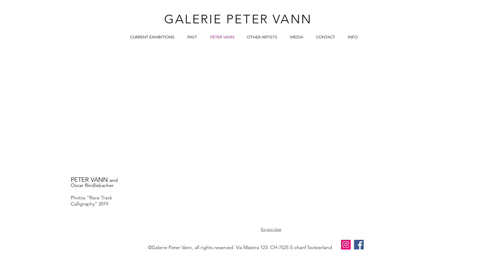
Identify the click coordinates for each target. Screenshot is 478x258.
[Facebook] (359, 244)
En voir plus (271, 229)
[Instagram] (346, 244)
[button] (167, 74)
